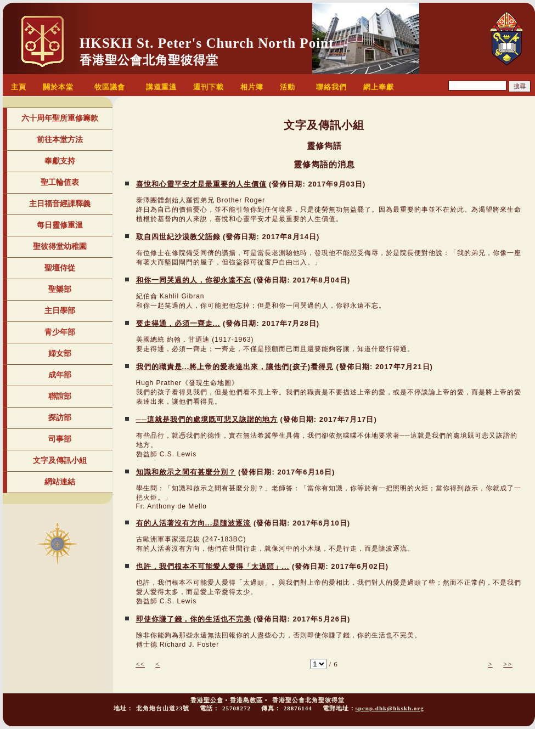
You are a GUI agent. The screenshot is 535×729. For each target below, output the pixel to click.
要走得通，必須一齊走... (178, 323)
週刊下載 (208, 87)
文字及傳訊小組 (60, 460)
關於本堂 (58, 87)
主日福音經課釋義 (60, 204)
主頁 (18, 87)
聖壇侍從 (59, 268)
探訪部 (59, 418)
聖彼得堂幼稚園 (60, 246)
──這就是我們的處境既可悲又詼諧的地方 (207, 419)
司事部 (59, 439)
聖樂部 (59, 289)
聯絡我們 (331, 87)
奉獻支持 (59, 161)
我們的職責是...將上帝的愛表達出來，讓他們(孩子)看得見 (235, 367)
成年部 (59, 375)
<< (140, 664)
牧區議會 (109, 87)
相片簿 (251, 87)
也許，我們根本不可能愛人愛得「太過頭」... (213, 566)
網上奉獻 (378, 87)
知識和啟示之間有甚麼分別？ (186, 472)
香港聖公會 (206, 700)
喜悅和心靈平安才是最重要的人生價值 (201, 184)
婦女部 (59, 353)
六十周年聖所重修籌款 (59, 118)
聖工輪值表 (60, 182)
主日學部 (59, 311)
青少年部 (59, 332)
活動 (287, 87)
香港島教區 (246, 700)
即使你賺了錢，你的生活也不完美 (193, 619)
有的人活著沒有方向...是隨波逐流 (193, 523)
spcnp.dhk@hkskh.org (390, 708)
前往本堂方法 (60, 139)
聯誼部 (59, 396)
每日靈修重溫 (60, 225)
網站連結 (59, 482)
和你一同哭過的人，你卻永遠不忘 (193, 280)
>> (508, 664)
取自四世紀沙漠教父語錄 (178, 237)
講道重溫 (161, 87)
